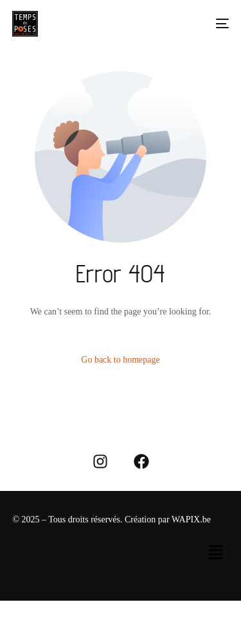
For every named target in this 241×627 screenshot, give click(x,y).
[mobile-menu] (216, 24)
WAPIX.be (191, 519)
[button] (215, 553)
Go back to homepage (120, 360)
